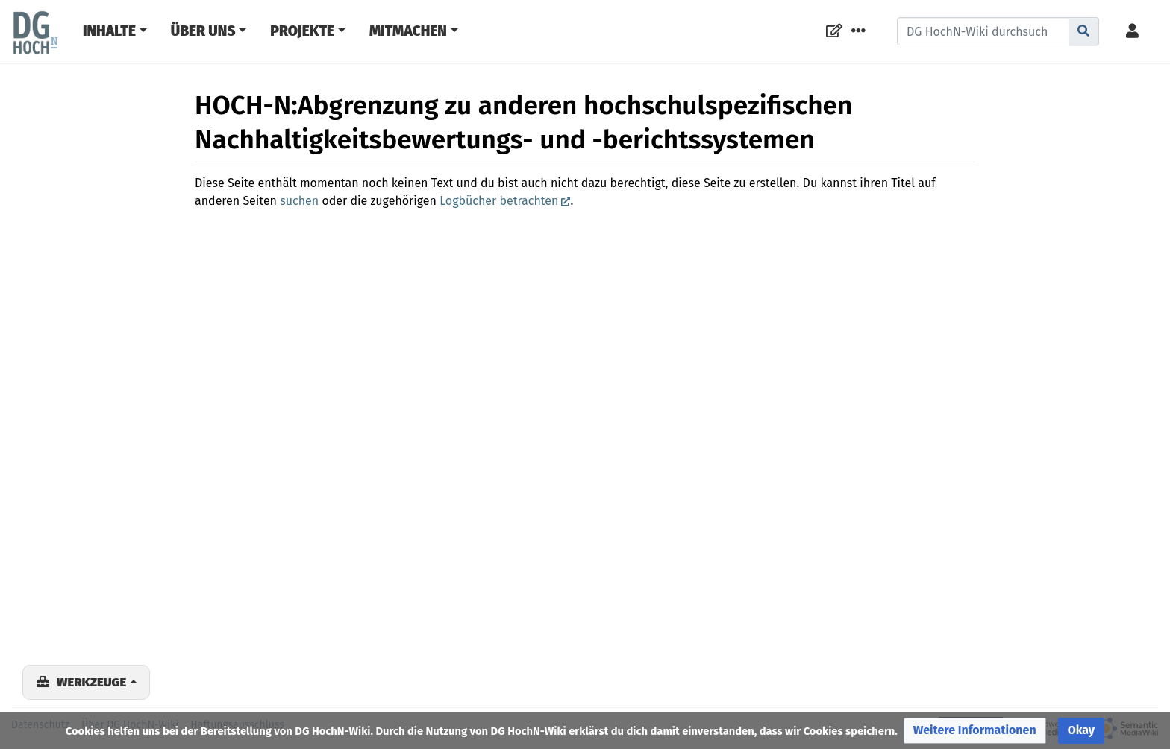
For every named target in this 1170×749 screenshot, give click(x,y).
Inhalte (109, 30)
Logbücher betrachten (498, 201)
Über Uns (203, 30)
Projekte (302, 30)
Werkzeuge (91, 681)
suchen (299, 201)
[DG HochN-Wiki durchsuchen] (983, 31)
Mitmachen (408, 30)
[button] (975, 731)
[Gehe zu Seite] (1084, 31)
